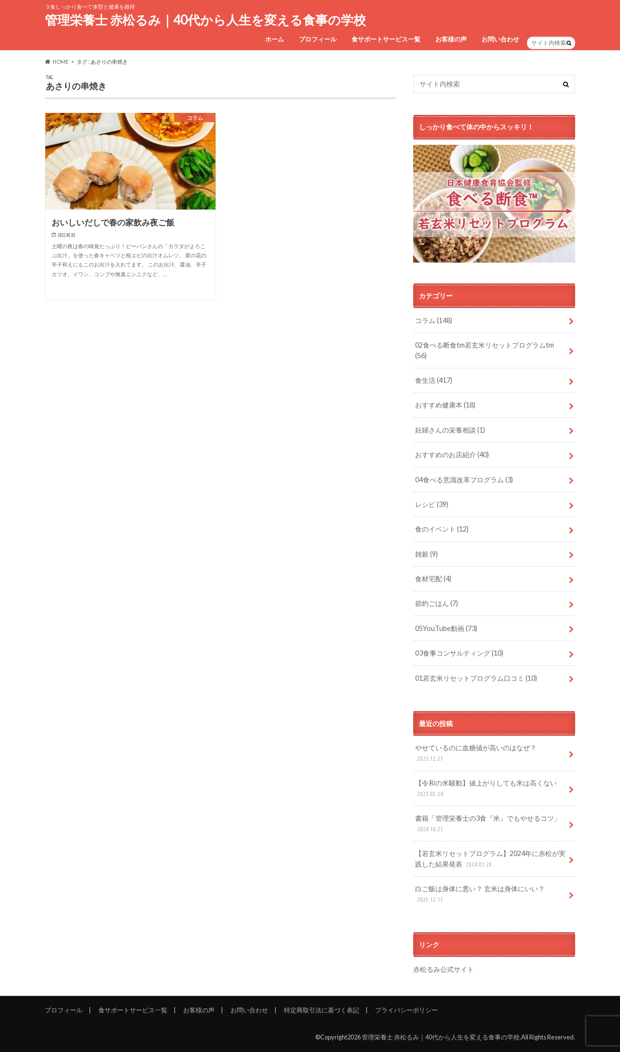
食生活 (433, 380)
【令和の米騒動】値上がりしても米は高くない (486, 789)
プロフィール (318, 39)
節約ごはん (436, 603)
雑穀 (426, 554)
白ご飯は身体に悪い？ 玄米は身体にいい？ (480, 894)
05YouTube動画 (446, 628)
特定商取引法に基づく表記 (321, 1010)
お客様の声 (451, 39)
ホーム (274, 39)
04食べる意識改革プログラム (464, 480)
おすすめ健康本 (445, 405)
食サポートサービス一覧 (385, 39)
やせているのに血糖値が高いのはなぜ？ (476, 753)
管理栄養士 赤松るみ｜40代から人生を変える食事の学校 (205, 20)
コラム (433, 320)
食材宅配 (433, 579)
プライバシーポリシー (406, 1010)
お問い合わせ (500, 39)
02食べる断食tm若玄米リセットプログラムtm (484, 350)
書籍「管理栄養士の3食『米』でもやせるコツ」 (488, 824)
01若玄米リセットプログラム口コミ (476, 678)
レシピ (431, 504)
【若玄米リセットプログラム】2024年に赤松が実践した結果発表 (490, 859)
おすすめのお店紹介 (452, 454)
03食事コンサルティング (459, 653)
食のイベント (442, 529)
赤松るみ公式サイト (443, 969)
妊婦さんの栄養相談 (450, 430)
